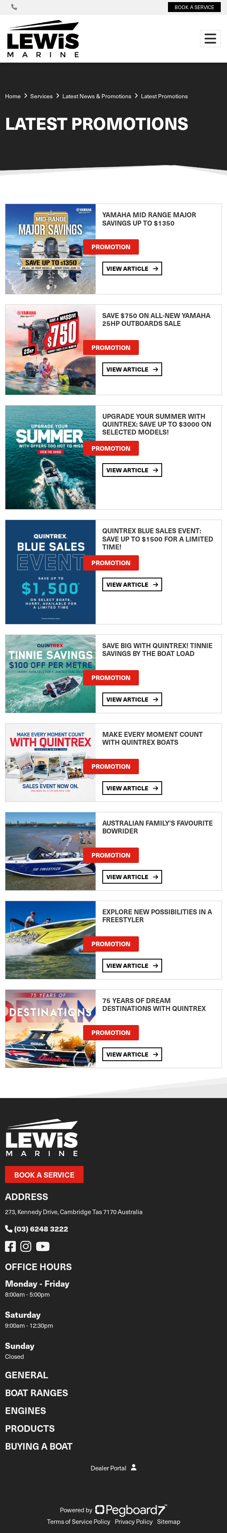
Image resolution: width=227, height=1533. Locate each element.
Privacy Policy (134, 1521)
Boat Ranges (36, 1392)
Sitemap (168, 1521)
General (26, 1374)
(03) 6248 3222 (36, 1228)
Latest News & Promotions (96, 96)
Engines (25, 1410)
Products (30, 1427)
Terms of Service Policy (78, 1521)
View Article (132, 268)
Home (13, 96)
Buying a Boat (39, 1445)
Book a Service (44, 1174)
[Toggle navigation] (210, 38)
